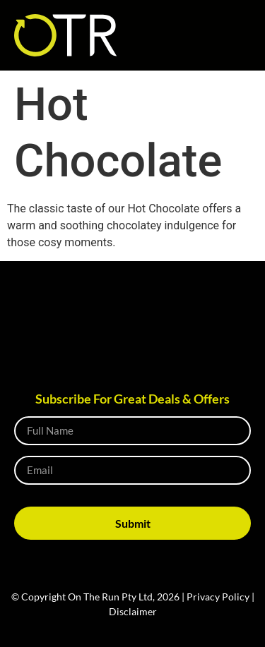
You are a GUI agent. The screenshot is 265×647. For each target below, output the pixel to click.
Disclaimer (133, 611)
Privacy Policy (218, 597)
